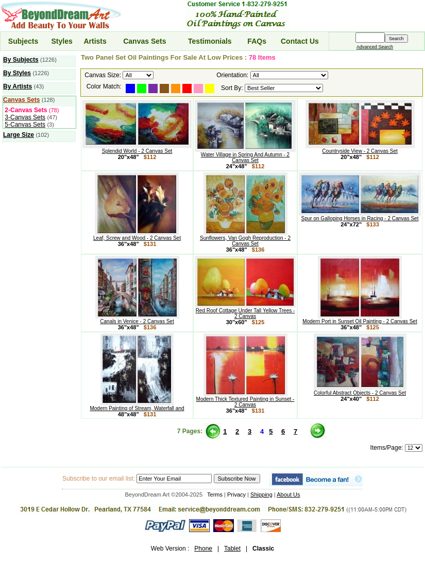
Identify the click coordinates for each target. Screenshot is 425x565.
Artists (94, 41)
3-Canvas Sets (25, 117)
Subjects (23, 41)
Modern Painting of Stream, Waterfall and (137, 406)
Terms (215, 494)
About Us (288, 494)
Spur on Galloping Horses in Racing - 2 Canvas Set (360, 216)
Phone (203, 548)
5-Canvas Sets (25, 124)
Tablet (232, 548)
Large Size (18, 134)
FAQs (256, 41)
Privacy (236, 494)
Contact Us (300, 41)
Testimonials (210, 41)
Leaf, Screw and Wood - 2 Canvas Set (137, 236)
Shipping (261, 494)
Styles (61, 41)
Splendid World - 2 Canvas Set (137, 149)
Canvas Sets (144, 41)
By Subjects (21, 59)
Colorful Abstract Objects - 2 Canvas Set (360, 390)
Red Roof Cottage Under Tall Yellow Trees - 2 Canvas (245, 311)
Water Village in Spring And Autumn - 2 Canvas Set (245, 155)
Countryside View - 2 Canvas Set (360, 149)
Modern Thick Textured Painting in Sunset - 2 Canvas (245, 400)
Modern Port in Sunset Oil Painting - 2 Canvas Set (359, 319)
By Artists (17, 86)
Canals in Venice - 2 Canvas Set (137, 319)
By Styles (17, 73)
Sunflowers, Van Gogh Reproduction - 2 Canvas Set (245, 238)
